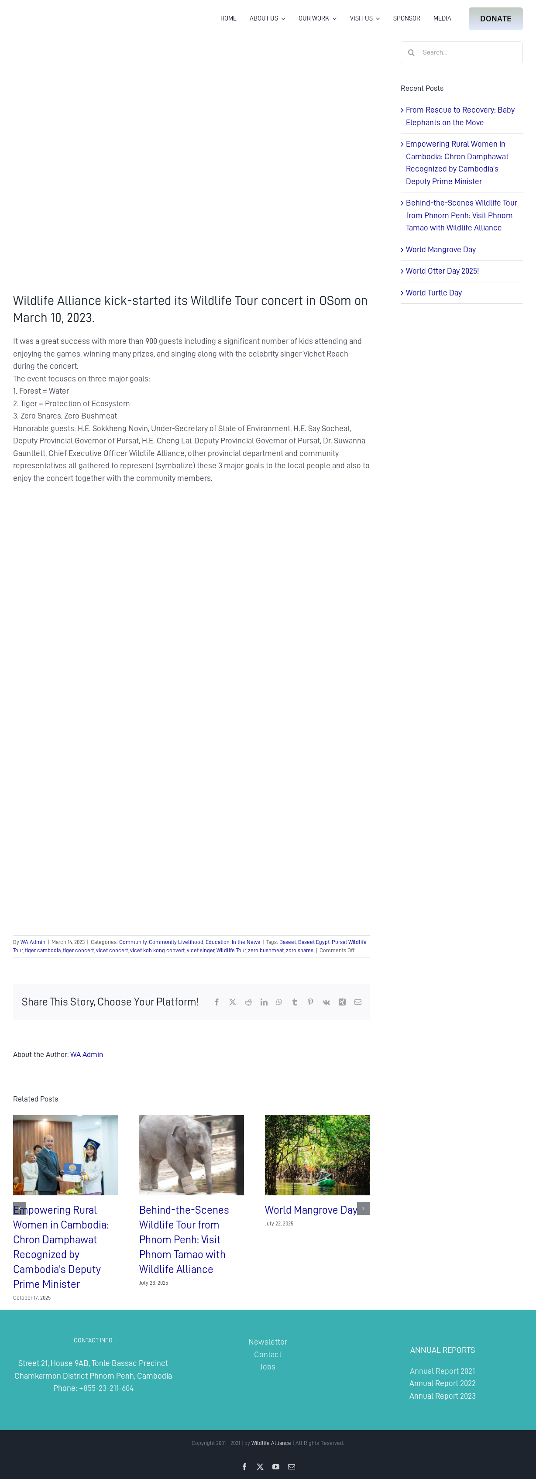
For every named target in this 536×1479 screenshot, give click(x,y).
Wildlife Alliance (271, 1443)
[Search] (412, 52)
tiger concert (78, 950)
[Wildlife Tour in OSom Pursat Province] (191, 160)
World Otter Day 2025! (442, 271)
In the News (246, 942)
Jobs (267, 1366)
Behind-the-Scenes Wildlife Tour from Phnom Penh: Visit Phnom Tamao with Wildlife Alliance (184, 1239)
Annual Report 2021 (442, 1371)
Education (218, 942)
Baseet (287, 942)
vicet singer (200, 950)
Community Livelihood (176, 942)
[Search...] (462, 52)
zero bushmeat (266, 950)
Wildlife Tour (231, 950)
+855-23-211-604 (106, 1388)
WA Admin (33, 942)
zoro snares (299, 950)
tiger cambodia (43, 950)
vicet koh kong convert (157, 950)
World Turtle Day (434, 292)
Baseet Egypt (314, 942)
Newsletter (267, 1342)
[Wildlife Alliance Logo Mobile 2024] (40, 11)
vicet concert (112, 950)
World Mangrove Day (311, 1209)
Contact (268, 1354)
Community (133, 942)
